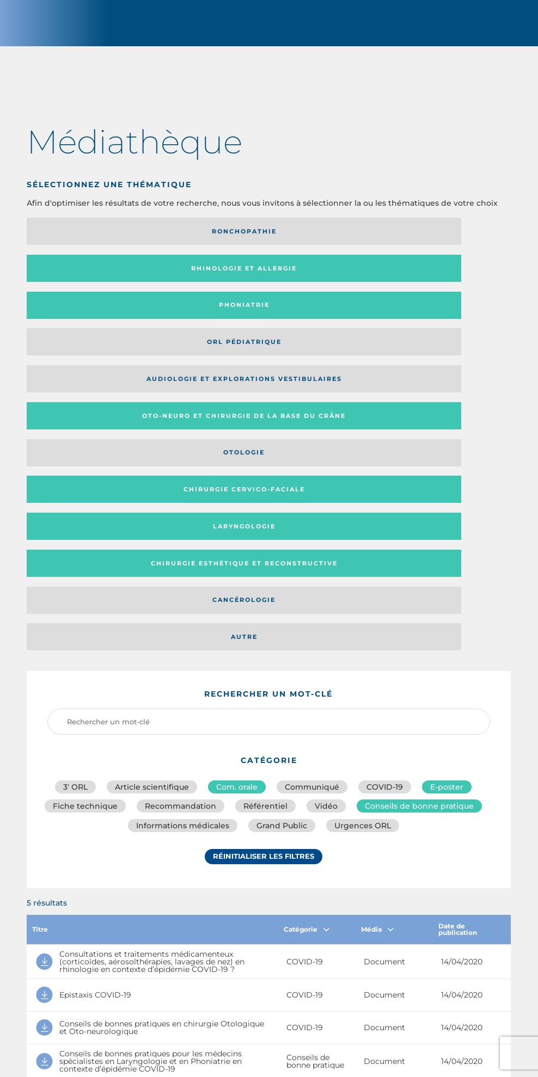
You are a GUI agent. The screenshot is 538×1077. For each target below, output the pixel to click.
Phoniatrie (421, 240)
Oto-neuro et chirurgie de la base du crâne (415, 277)
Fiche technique (85, 525)
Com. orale (237, 501)
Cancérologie (261, 351)
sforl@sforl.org (233, 998)
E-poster (446, 501)
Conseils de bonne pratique (419, 525)
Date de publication (463, 652)
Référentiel (265, 525)
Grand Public (281, 549)
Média (377, 653)
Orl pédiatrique (102, 277)
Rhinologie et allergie (261, 240)
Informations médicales (182, 549)
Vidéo (326, 525)
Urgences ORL (362, 549)
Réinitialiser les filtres (263, 584)
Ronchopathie (102, 240)
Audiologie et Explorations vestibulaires (258, 277)
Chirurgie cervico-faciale (261, 314)
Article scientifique (152, 501)
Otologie (102, 314)
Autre (421, 351)
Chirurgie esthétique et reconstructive (90, 350)
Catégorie (306, 653)
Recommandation (180, 525)
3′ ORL (75, 501)
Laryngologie (421, 314)
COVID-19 (384, 501)
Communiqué (312, 501)
